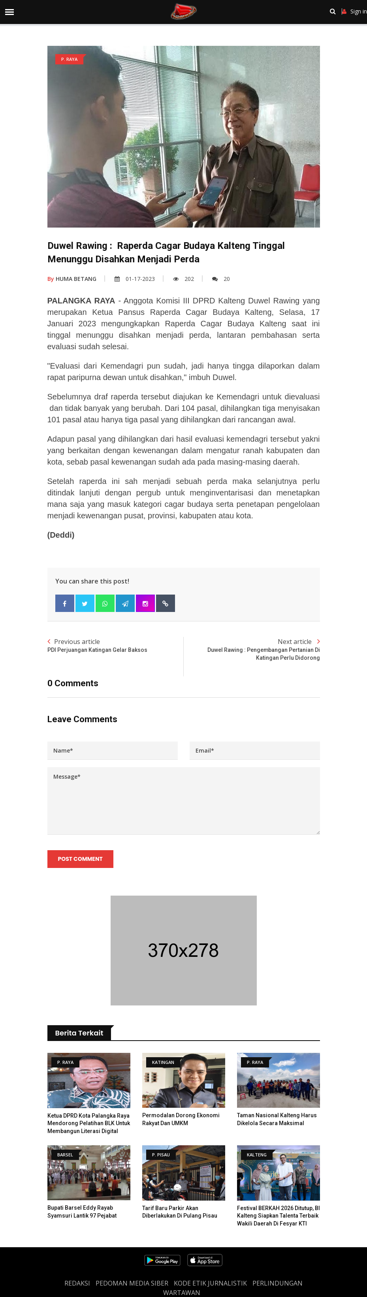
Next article (252, 649)
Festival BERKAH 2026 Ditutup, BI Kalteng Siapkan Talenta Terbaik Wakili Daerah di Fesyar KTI (278, 1216)
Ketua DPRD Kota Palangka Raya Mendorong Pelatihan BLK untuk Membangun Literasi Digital (88, 1123)
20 (221, 278)
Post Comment (80, 859)
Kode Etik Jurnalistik (210, 1283)
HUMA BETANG (71, 278)
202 (183, 278)
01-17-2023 (135, 278)
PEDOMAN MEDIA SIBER (132, 1283)
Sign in (354, 11)
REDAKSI (77, 1283)
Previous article (115, 645)
